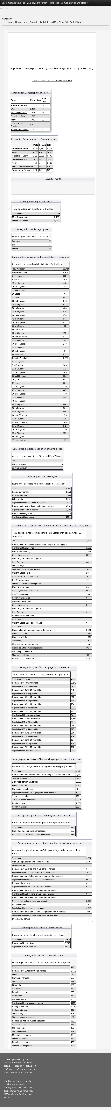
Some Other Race (18, 116)
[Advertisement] (52, 49)
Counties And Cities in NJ (43, 22)
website (7, 1097)
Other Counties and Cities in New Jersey (52, 80)
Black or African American (22, 167)
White (13, 109)
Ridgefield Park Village (70, 22)
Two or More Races (19, 130)
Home (9, 22)
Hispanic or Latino (19, 113)
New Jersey (21, 22)
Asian (13, 120)
